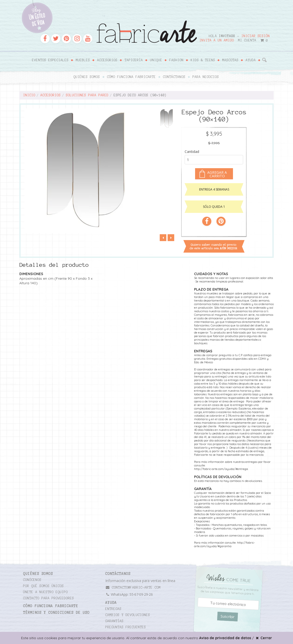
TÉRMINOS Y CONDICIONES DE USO (56, 612)
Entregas (113, 609)
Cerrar (263, 638)
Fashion (176, 60)
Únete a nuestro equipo (45, 592)
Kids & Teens (203, 60)
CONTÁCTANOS (117, 574)
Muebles (83, 60)
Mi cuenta (247, 40)
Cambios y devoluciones (127, 615)
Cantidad (192, 151)
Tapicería (134, 60)
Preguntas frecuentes (125, 627)
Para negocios (206, 77)
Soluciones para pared (87, 95)
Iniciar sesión (255, 36)
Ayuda (251, 60)
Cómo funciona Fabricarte (131, 77)
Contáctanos (174, 77)
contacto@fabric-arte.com (133, 587)
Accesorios (107, 60)
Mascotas (230, 60)
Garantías (114, 621)
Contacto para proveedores (48, 598)
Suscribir (228, 616)
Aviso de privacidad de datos (225, 638)
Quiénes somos (87, 77)
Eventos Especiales (50, 60)
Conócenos (32, 580)
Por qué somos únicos (43, 586)
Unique (156, 60)
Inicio (29, 95)
